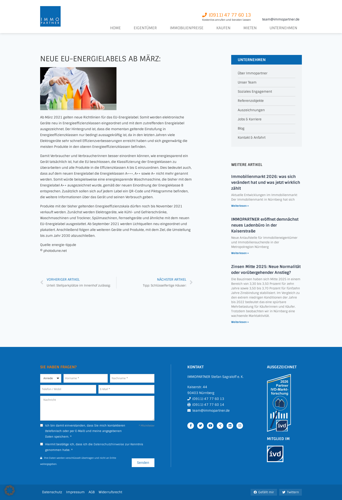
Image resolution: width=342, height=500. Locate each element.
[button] (9, 490)
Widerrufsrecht (110, 492)
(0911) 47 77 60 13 (208, 399)
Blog (241, 128)
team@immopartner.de (280, 19)
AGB (92, 492)
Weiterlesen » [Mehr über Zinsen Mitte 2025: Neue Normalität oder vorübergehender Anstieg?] (240, 322)
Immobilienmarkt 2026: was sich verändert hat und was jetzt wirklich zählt (265, 182)
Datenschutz (52, 492)
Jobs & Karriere (250, 119)
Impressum (75, 492)
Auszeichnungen (251, 110)
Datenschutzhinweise (109, 444)
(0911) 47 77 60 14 (208, 405)
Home (115, 28)
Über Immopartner (252, 73)
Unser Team (247, 82)
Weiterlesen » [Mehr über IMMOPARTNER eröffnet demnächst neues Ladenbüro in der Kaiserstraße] (240, 253)
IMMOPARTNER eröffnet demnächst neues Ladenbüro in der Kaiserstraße (264, 225)
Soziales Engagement (255, 92)
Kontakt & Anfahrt (251, 138)
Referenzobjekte (251, 101)
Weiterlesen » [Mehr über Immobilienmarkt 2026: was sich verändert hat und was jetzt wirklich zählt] (240, 206)
